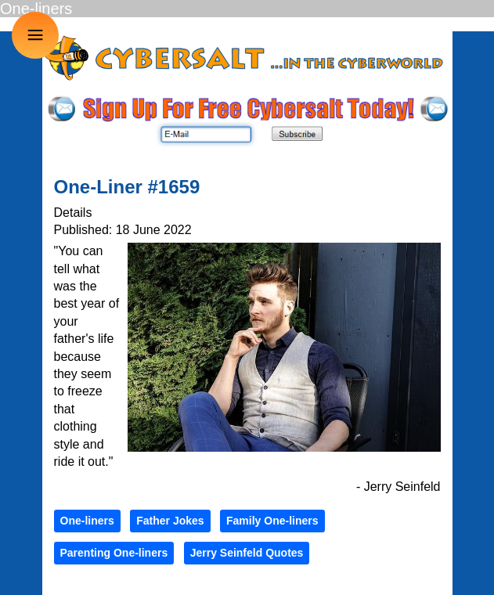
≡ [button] (36, 34)
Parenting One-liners (114, 552)
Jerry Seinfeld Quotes (247, 552)
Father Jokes (170, 520)
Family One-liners (272, 520)
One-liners (87, 520)
